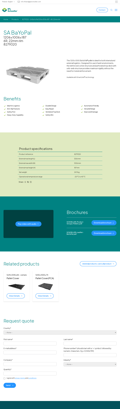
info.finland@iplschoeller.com (31, 2)
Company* (8, 360)
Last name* (68, 339)
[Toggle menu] (116, 10)
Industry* (67, 360)
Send (10, 385)
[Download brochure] (103, 222)
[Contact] (102, 10)
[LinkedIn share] (31, 182)
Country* (7, 328)
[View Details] (16, 295)
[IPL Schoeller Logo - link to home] (10, 10)
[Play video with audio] (28, 223)
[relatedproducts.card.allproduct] (98, 263)
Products (15, 19)
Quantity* (7, 369)
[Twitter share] (28, 182)
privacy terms (20, 378)
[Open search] (111, 10)
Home (6, 19)
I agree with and (21, 378)
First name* (8, 339)
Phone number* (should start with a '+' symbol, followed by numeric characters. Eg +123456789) (87, 349)
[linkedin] (116, 1)
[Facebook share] (25, 182)
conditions (32, 378)
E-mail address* (10, 348)
